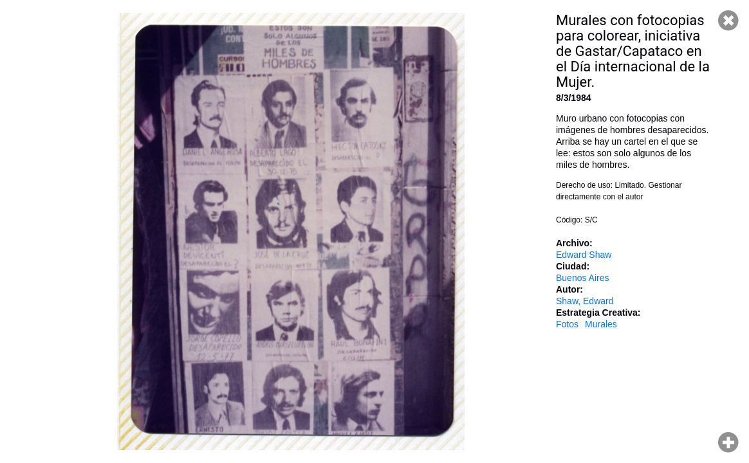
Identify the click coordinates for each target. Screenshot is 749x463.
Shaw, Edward (585, 301)
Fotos (567, 324)
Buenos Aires (582, 278)
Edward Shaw (583, 255)
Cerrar (728, 20)
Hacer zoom (728, 442)
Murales (601, 324)
